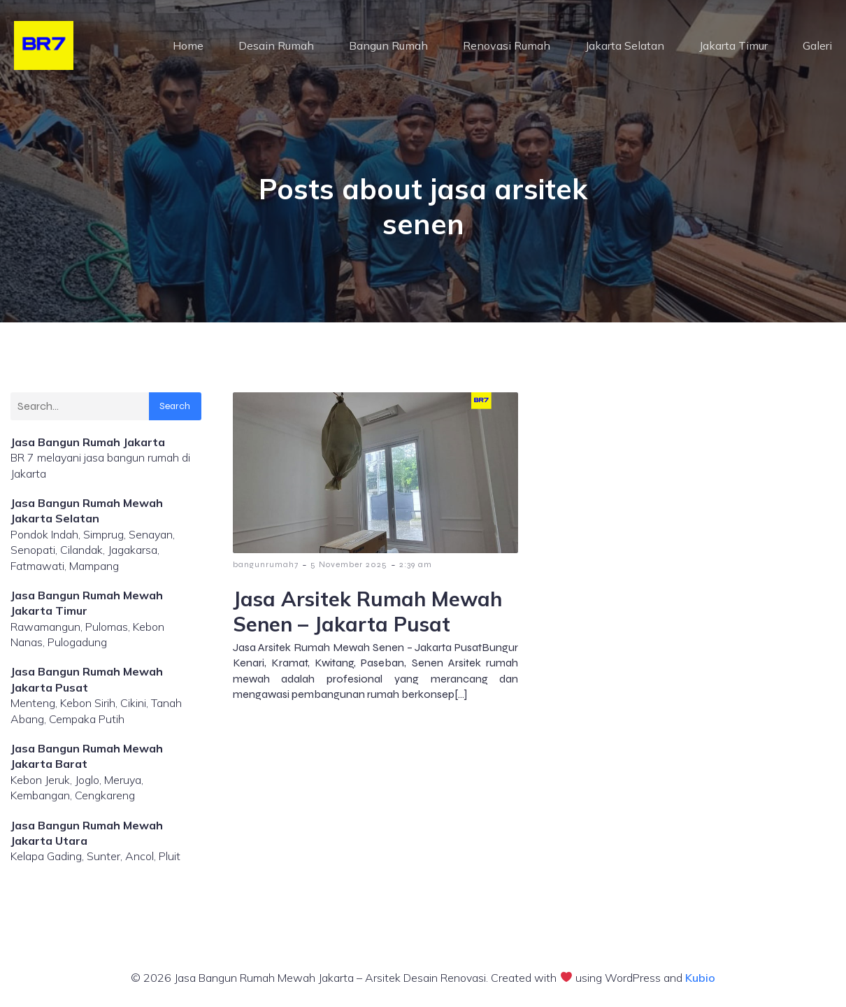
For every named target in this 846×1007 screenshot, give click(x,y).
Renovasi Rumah (506, 45)
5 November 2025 (348, 564)
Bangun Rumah (388, 45)
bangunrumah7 (266, 564)
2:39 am (415, 564)
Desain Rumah (276, 45)
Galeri (817, 45)
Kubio (700, 978)
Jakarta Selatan (624, 45)
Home (188, 45)
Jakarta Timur (733, 45)
